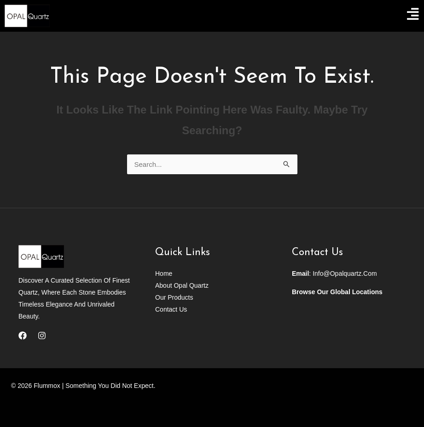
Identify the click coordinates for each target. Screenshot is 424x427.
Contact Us (171, 309)
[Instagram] (42, 335)
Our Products (174, 297)
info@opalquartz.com (345, 273)
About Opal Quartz (182, 285)
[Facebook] (22, 335)
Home (163, 273)
